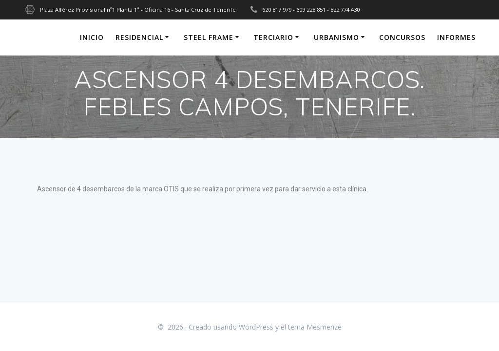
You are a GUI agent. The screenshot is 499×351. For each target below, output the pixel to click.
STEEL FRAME (208, 37)
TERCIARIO (273, 37)
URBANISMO (336, 37)
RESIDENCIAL (139, 37)
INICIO (92, 37)
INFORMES (456, 37)
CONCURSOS (402, 37)
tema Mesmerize (315, 327)
